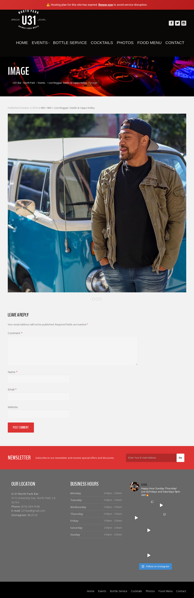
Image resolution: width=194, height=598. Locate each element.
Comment (15, 333)
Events (41, 42)
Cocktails (102, 42)
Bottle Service (70, 42)
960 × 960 (46, 107)
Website (13, 407)
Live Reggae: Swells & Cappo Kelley (74, 107)
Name (13, 372)
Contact (174, 42)
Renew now (105, 4)
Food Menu (149, 42)
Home (22, 42)
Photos (125, 42)
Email (12, 389)
